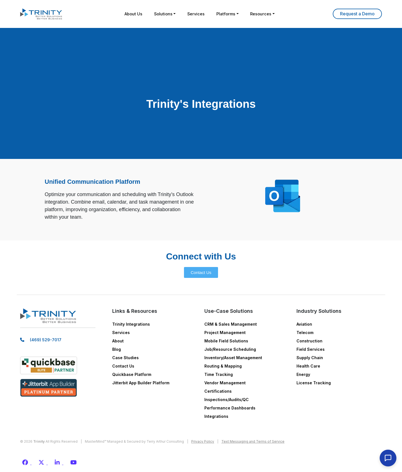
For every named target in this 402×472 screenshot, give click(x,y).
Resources (266, 13)
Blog (116, 349)
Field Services (310, 349)
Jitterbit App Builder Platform (140, 382)
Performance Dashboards (229, 408)
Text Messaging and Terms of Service (252, 441)
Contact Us (123, 366)
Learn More (357, 14)
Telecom (305, 332)
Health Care (308, 366)
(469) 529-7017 (45, 342)
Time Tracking (218, 374)
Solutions (160, 13)
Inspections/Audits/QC (226, 399)
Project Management (225, 332)
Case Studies (125, 357)
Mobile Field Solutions (226, 340)
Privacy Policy (202, 441)
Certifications (218, 391)
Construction (309, 340)
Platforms (228, 13)
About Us (128, 13)
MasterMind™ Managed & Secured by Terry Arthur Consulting (134, 441)
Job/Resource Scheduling (230, 349)
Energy (303, 374)
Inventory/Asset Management (233, 357)
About (118, 340)
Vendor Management (225, 382)
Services (196, 13)
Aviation (304, 324)
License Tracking (313, 382)
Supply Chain (309, 357)
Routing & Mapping (223, 366)
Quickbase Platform (131, 374)
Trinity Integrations (131, 324)
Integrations (216, 416)
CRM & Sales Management (230, 324)
